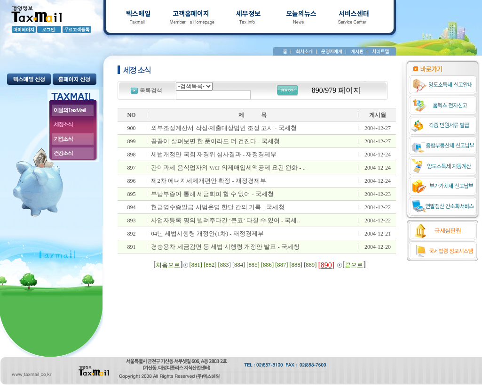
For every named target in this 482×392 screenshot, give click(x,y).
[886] (267, 264)
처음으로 (168, 265)
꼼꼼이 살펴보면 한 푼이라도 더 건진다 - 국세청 (215, 141)
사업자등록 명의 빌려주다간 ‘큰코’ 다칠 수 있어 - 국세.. (225, 220)
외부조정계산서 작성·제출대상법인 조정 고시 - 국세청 (223, 128)
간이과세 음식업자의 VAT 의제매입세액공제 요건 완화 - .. (228, 167)
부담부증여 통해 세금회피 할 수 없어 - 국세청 (212, 194)
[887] (281, 264)
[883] (224, 264)
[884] (238, 264)
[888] (296, 264)
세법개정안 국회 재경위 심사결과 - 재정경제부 (214, 154)
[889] (310, 264)
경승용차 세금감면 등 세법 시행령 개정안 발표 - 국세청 (225, 247)
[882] (210, 264)
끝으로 (354, 265)
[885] (252, 264)
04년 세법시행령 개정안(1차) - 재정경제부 (207, 233)
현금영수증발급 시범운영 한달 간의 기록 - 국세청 (217, 207)
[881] (196, 264)
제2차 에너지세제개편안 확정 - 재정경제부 (208, 181)
